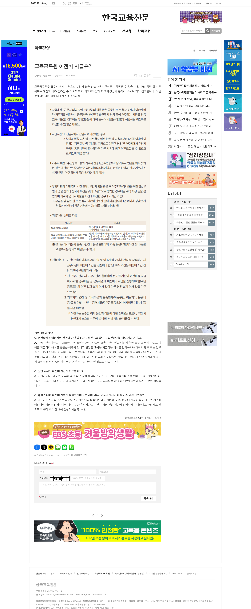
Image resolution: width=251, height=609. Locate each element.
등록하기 (148, 498)
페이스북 (59, 3)
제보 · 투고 (178, 3)
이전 (93, 515)
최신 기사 (174, 193)
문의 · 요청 (191, 573)
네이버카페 (64, 447)
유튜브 (53, 3)
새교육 (202, 50)
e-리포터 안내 (66, 573)
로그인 (219, 3)
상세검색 (216, 30)
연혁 (52, 573)
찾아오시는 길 (83, 573)
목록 (135, 75)
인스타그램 (69, 3)
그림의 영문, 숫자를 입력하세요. (87, 478)
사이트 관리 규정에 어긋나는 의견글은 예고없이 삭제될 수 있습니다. (72, 485)
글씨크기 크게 (155, 76)
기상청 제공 (88, 4)
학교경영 (213, 50)
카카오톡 (51, 447)
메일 (140, 75)
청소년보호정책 (129, 573)
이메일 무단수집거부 (158, 573)
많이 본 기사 (176, 79)
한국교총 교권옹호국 (42, 75)
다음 (102, 515)
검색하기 (207, 31)
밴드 (71, 447)
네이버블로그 (75, 3)
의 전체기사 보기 (142, 417)
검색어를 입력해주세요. (192, 31)
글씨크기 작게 (159, 76)
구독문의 (199, 3)
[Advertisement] (48, 17)
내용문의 (189, 3)
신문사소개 (41, 573)
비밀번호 (104, 471)
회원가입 (209, 3)
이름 (42, 471)
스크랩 (149, 75)
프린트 (145, 75)
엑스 (64, 3)
